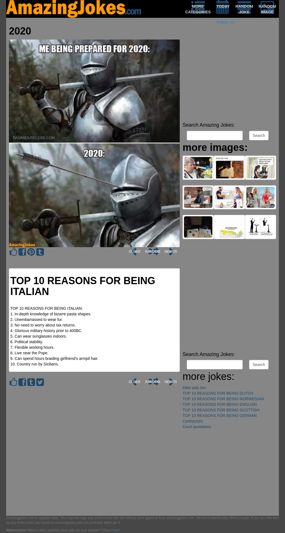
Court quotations (197, 426)
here (115, 530)
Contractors (193, 421)
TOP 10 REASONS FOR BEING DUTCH (218, 393)
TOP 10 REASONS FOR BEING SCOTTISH (221, 410)
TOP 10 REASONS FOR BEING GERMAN (220, 415)
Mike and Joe (194, 387)
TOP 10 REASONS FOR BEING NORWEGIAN (223, 399)
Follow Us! (226, 22)
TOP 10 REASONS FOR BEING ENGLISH (220, 404)
